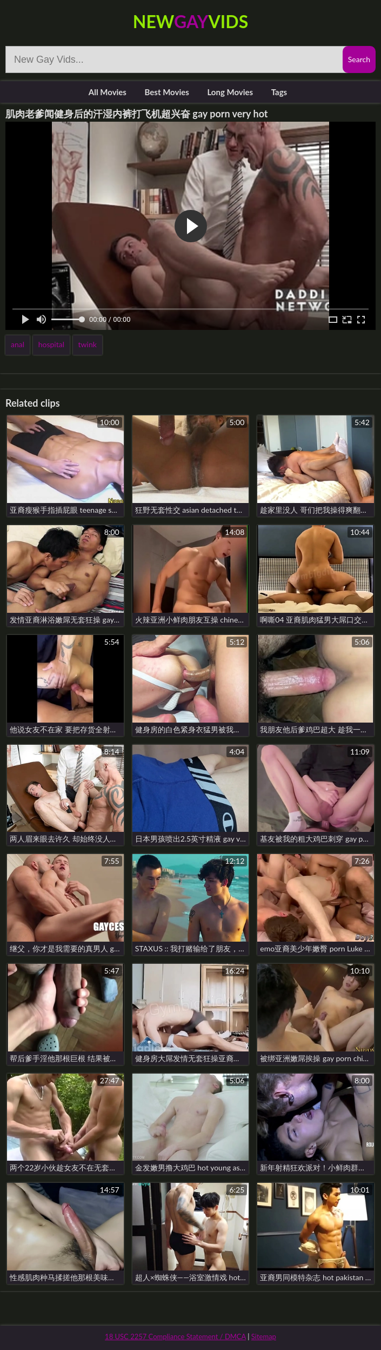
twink (87, 344)
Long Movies (230, 92)
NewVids (190, 21)
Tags (279, 92)
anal (17, 344)
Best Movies (167, 92)
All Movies (107, 92)
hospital (51, 344)
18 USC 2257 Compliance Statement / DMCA (175, 1336)
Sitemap (263, 1336)
